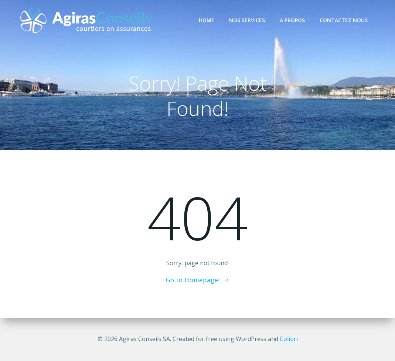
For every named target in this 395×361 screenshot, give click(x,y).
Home (206, 20)
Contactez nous (344, 20)
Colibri (289, 339)
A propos (292, 20)
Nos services (247, 20)
